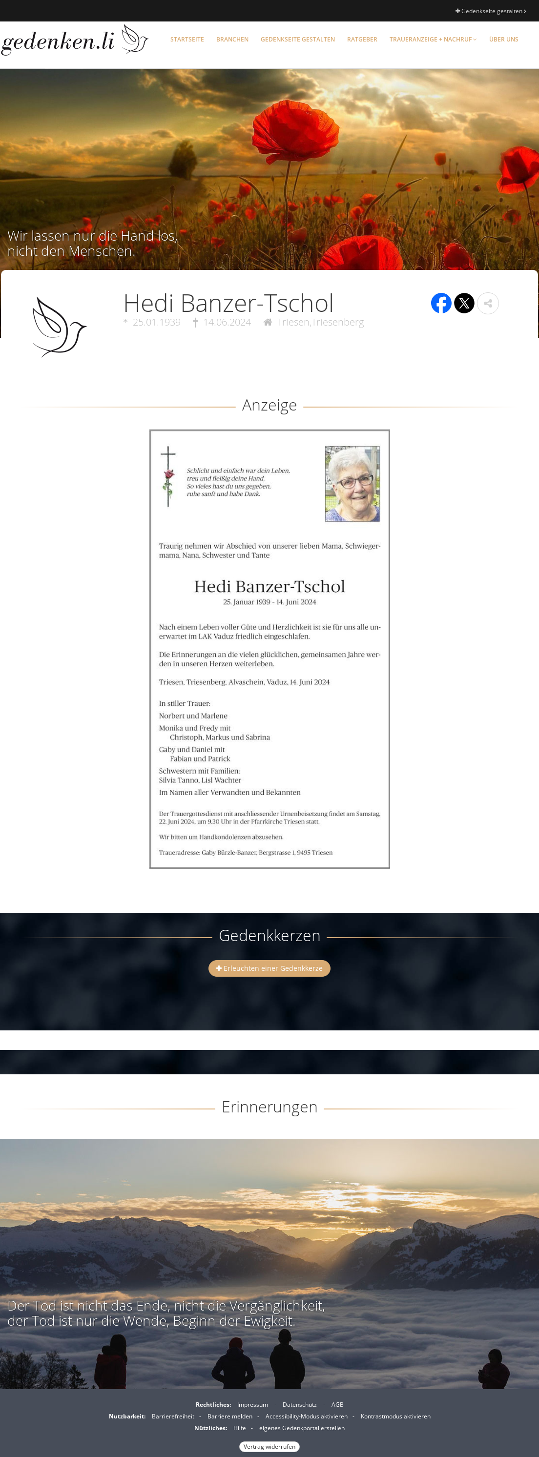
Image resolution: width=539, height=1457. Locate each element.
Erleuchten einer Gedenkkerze (269, 968)
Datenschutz (300, 1404)
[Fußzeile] (269, 1424)
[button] (488, 303)
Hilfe (239, 1428)
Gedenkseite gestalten (491, 11)
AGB (338, 1404)
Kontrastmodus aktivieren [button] (396, 1416)
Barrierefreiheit (173, 1416)
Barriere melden (229, 1416)
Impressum (252, 1404)
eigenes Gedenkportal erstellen (302, 1428)
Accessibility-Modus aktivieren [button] (307, 1416)
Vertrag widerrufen (269, 1446)
